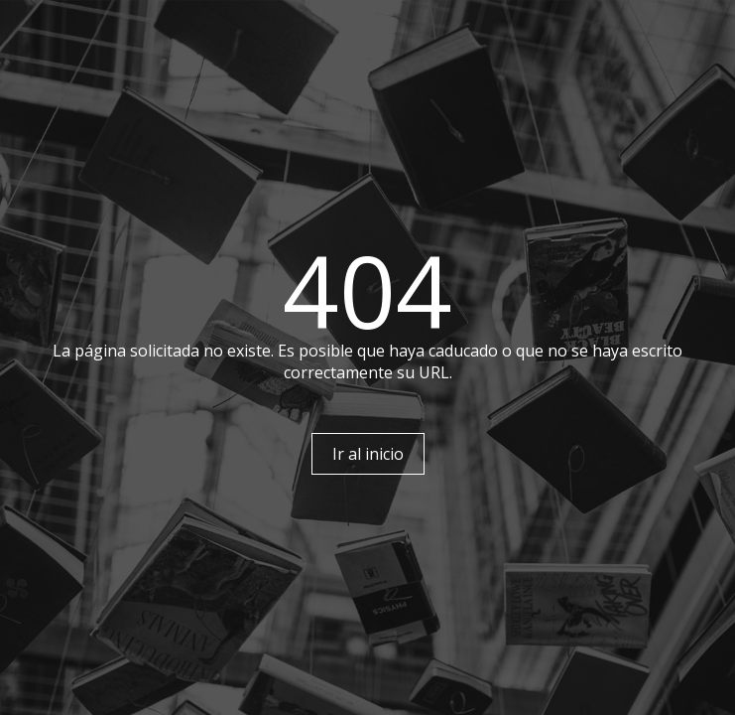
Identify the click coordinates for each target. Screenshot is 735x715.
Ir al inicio (368, 454)
